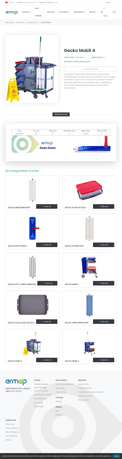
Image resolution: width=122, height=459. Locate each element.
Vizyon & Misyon (12, 428)
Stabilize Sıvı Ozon (85, 396)
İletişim (108, 2)
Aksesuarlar (60, 388)
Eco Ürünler (38, 403)
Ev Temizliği (38, 406)
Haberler (59, 415)
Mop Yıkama (39, 12)
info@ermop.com (48, 2)
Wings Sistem (83, 400)
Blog (57, 411)
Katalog (51, 12)
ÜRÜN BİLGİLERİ (90, 69)
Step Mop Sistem (85, 388)
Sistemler (64, 12)
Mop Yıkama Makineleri (65, 384)
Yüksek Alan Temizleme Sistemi (90, 392)
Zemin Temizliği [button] (40, 387)
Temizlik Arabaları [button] (41, 384)
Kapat (116, 456)
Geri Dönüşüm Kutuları (42, 395)
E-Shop (106, 12)
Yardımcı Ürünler (40, 399)
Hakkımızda (80, 12)
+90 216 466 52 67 (26, 2)
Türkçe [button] (10, 2)
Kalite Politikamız (12, 432)
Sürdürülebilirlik (11, 436)
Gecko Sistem (83, 384)
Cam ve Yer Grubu (41, 391)
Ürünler (26, 12)
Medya (93, 12)
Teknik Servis (61, 392)
